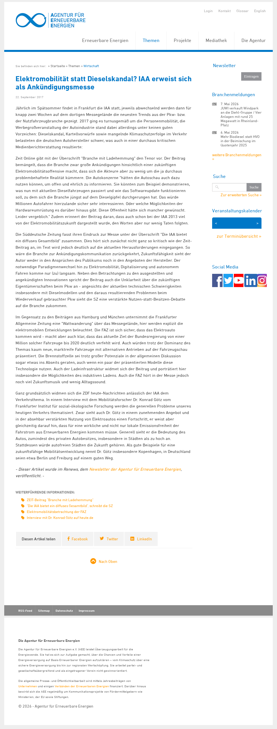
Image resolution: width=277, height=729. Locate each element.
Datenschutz (64, 611)
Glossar (242, 10)
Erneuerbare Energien (105, 40)
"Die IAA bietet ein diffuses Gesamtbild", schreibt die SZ (70, 505)
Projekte (182, 40)
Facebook (80, 538)
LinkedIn (144, 538)
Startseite (57, 66)
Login (208, 10)
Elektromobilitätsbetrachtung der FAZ (56, 511)
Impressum (86, 611)
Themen (151, 40)
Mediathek (216, 40)
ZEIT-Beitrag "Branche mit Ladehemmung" (60, 499)
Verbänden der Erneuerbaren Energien (82, 686)
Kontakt (224, 10)
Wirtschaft (91, 66)
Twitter (112, 538)
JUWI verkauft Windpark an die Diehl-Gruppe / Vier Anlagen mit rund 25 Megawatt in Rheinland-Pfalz (241, 116)
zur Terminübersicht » (239, 236)
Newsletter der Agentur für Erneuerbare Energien (135, 469)
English (260, 10)
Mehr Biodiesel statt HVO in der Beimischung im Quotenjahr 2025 (240, 140)
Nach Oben (108, 561)
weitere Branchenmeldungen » (236, 156)
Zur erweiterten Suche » (241, 195)
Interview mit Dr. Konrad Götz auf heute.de (60, 517)
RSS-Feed (25, 611)
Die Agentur (253, 40)
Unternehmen (27, 686)
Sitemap (44, 611)
